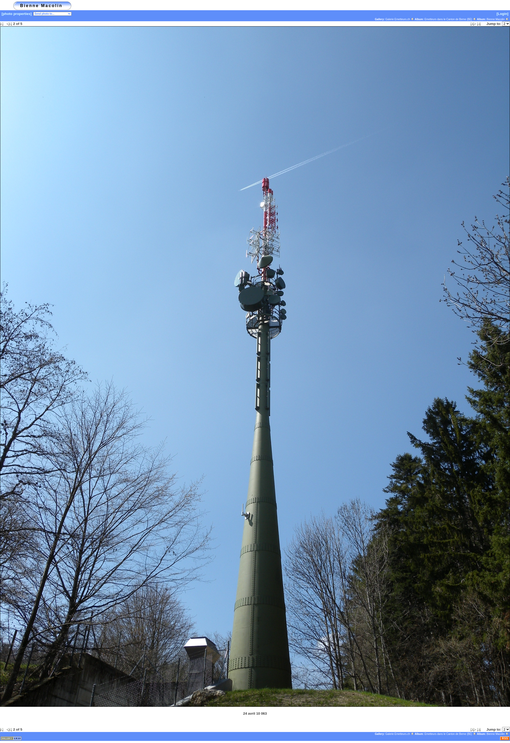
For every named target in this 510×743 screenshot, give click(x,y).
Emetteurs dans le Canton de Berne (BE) (450, 19)
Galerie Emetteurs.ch (399, 19)
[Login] (502, 14)
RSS (505, 738)
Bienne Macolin (498, 19)
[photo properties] (17, 14)
